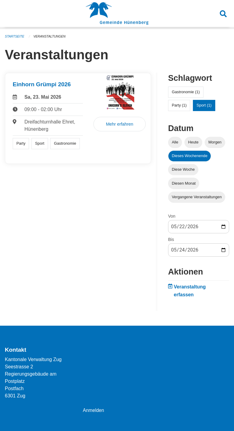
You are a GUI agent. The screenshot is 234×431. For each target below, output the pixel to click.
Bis (171, 239)
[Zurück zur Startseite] (116, 14)
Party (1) (179, 105)
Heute (193, 142)
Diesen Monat (184, 183)
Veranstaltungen (50, 36)
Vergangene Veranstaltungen (197, 197)
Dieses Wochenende (189, 155)
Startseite (15, 36)
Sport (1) (204, 105)
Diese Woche (183, 169)
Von (171, 216)
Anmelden (94, 410)
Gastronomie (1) (186, 92)
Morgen (214, 142)
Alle (175, 142)
